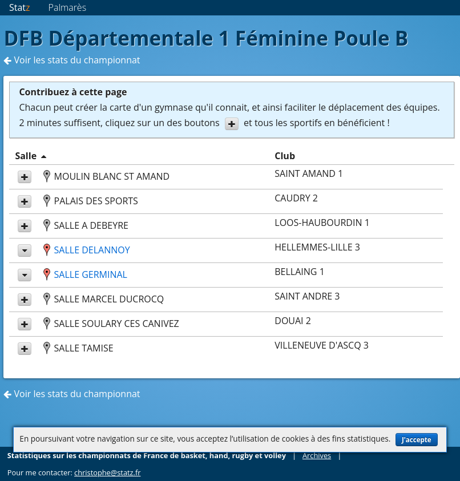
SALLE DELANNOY (92, 250)
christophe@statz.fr (107, 472)
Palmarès (68, 7)
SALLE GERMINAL (90, 274)
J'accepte (416, 439)
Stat (19, 7)
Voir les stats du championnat (71, 60)
